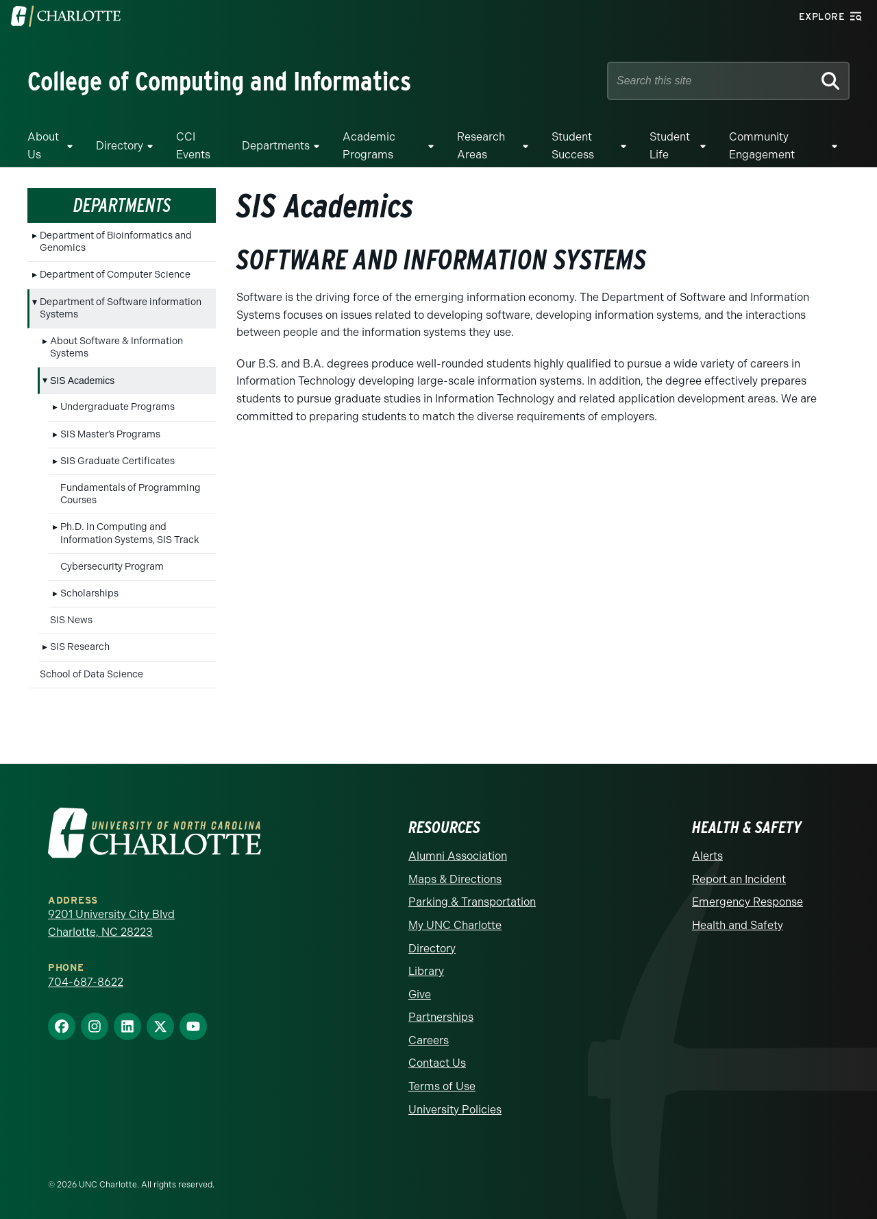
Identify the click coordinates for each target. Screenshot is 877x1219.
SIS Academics (82, 380)
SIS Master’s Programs (110, 434)
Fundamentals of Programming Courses (130, 494)
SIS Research (80, 647)
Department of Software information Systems (120, 308)
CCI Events (193, 145)
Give (419, 994)
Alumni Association (457, 855)
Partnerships (440, 1017)
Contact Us (437, 1063)
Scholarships (89, 593)
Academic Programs (369, 145)
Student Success (573, 145)
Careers (428, 1040)
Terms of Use (441, 1086)
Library (426, 971)
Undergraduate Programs (117, 407)
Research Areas (481, 145)
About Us (43, 145)
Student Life (670, 145)
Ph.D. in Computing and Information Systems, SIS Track (129, 533)
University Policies (455, 1109)
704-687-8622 (85, 982)
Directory (119, 145)
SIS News (71, 620)
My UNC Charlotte (455, 925)
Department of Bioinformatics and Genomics (116, 242)
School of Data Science (91, 674)
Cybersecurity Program (112, 566)
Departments (276, 145)
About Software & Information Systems (116, 347)
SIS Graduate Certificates (117, 461)
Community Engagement (762, 145)
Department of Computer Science (115, 274)
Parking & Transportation (472, 901)
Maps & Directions (455, 879)
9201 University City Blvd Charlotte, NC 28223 (111, 923)
